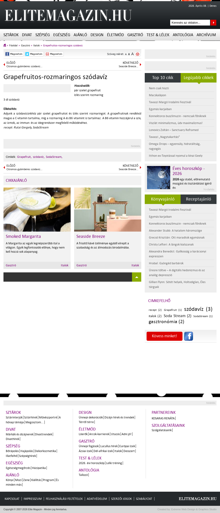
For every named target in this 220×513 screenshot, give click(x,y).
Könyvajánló (163, 199)
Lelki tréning (114, 463)
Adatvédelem (97, 498)
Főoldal (13, 45)
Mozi (18, 480)
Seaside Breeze (90, 236)
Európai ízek (127, 446)
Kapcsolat (12, 498)
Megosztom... (34, 422)
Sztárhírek (30, 417)
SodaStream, (54, 157)
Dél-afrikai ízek (103, 451)
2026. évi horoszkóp (91, 463)
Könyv (9, 480)
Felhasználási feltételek (64, 498)
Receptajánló (198, 199)
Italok (36, 45)
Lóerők (83, 434)
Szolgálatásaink (162, 430)
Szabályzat (144, 498)
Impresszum (33, 498)
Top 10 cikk (162, 77)
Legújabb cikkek (199, 77)
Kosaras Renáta (163, 418)
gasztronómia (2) (166, 321)
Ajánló (80, 35)
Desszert (129, 451)
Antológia (183, 35)
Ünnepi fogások (89, 446)
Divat (27, 35)
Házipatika (39, 468)
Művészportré (48, 417)
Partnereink (164, 412)
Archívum (206, 35)
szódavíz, (39, 157)
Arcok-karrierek (99, 434)
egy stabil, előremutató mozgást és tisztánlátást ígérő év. (192, 183)
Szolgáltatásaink (168, 425)
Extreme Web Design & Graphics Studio (194, 509)
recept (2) (155, 310)
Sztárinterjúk (14, 417)
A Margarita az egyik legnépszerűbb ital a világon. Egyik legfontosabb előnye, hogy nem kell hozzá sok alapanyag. (35, 247)
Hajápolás (26, 451)
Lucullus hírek (109, 446)
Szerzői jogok (121, 498)
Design (97, 35)
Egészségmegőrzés (18, 468)
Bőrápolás (12, 451)
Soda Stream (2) (177, 316)
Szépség (42, 35)
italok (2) (155, 316)
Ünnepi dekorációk (91, 417)
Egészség (61, 35)
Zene (26, 480)
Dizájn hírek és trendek (119, 417)
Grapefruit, (24, 157)
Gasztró (135, 35)
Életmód (115, 35)
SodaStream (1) (203, 316)
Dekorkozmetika (45, 451)
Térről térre (86, 422)
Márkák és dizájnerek (19, 434)
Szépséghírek (27, 456)
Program (48, 480)
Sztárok (11, 35)
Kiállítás (36, 480)
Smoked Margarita (23, 236)
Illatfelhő (11, 456)
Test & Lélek (158, 35)
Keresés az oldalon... (213, 22)
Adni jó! (127, 434)
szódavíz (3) (198, 309)
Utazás (115, 434)
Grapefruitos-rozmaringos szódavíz (63, 45)
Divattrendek (43, 434)
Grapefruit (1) (173, 310)
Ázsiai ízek (85, 451)
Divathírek (12, 439)
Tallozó (83, 475)
